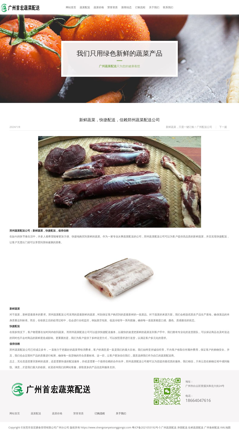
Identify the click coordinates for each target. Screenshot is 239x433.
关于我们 (154, 7)
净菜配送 (182, 427)
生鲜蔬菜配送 (195, 427)
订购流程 (140, 7)
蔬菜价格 (99, 7)
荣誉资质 (112, 7)
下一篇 (223, 127)
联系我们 (168, 7)
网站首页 (71, 7)
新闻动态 (126, 7)
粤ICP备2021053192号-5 (146, 427)
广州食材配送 (212, 427)
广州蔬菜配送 (169, 427)
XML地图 (225, 427)
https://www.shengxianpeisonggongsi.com (106, 427)
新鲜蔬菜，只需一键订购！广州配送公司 (189, 127)
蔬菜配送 (85, 7)
